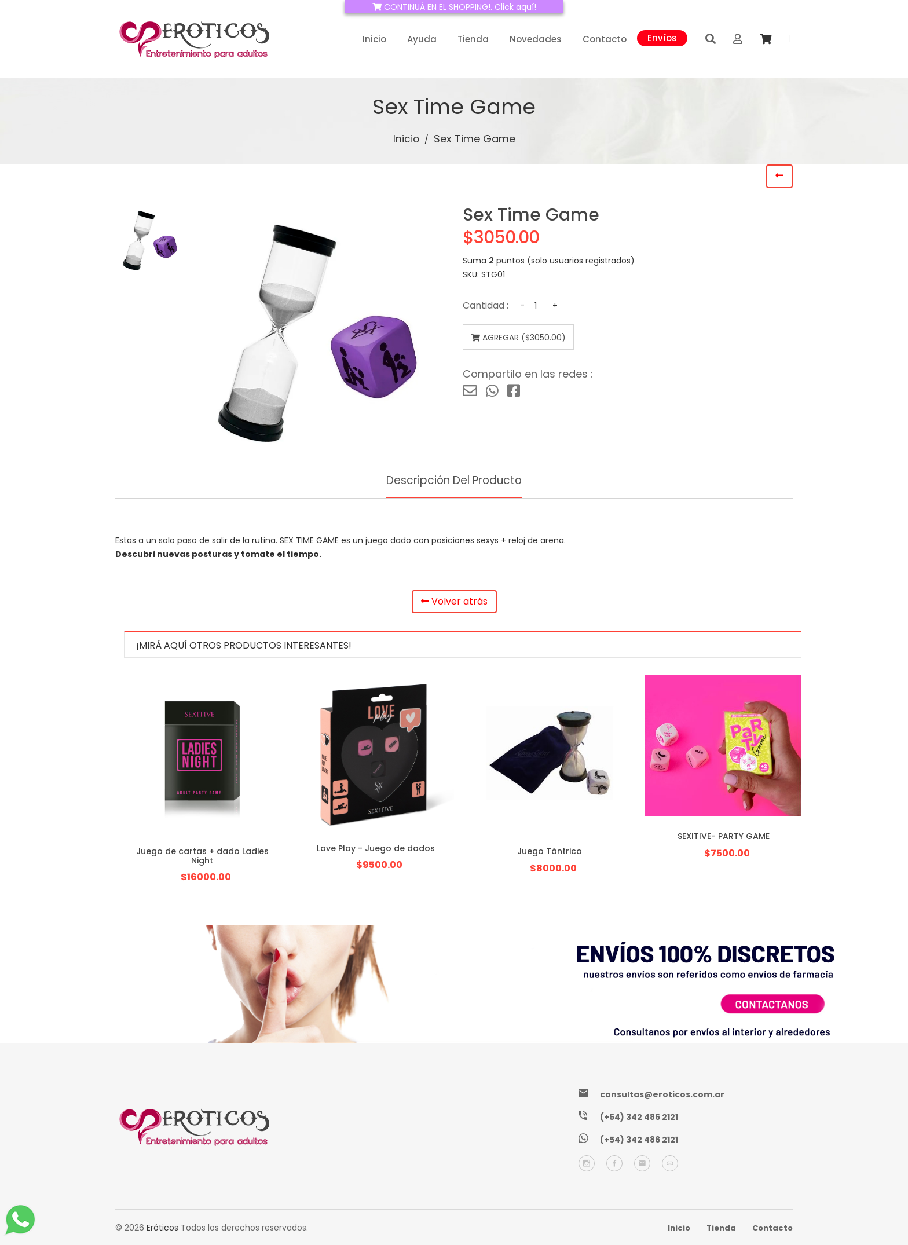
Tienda (473, 39)
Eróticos (162, 1227)
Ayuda (422, 39)
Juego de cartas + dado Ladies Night (202, 855)
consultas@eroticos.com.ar (662, 1094)
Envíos (662, 37)
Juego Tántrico (549, 851)
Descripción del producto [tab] (454, 481)
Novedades (536, 39)
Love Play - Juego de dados (376, 848)
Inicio (374, 39)
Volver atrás (454, 602)
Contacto (605, 39)
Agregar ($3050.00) (513, 337)
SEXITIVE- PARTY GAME (724, 836)
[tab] (150, 240)
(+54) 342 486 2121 (639, 1117)
